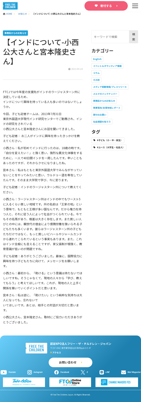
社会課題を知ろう (102, 121)
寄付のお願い (99, 114)
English (97, 58)
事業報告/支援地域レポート (106, 107)
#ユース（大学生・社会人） (111, 147)
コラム (96, 72)
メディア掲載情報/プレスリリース (110, 86)
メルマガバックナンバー (105, 93)
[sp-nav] (135, 6)
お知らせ (23, 13)
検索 (133, 36)
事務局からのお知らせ (104, 100)
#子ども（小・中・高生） (110, 140)
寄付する (106, 5)
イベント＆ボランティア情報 (107, 65)
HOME (8, 13)
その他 (96, 79)
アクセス (56, 352)
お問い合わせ (68, 362)
